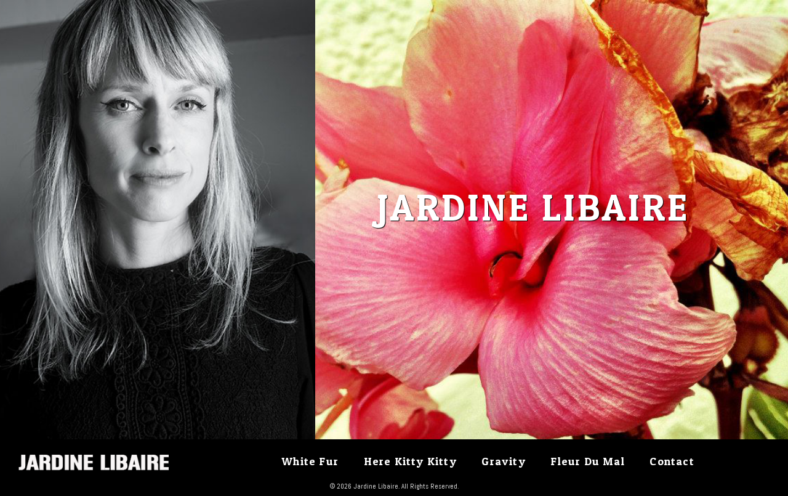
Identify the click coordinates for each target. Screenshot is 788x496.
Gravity (503, 461)
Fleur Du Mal (587, 461)
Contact (671, 461)
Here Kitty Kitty (410, 461)
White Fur (310, 461)
